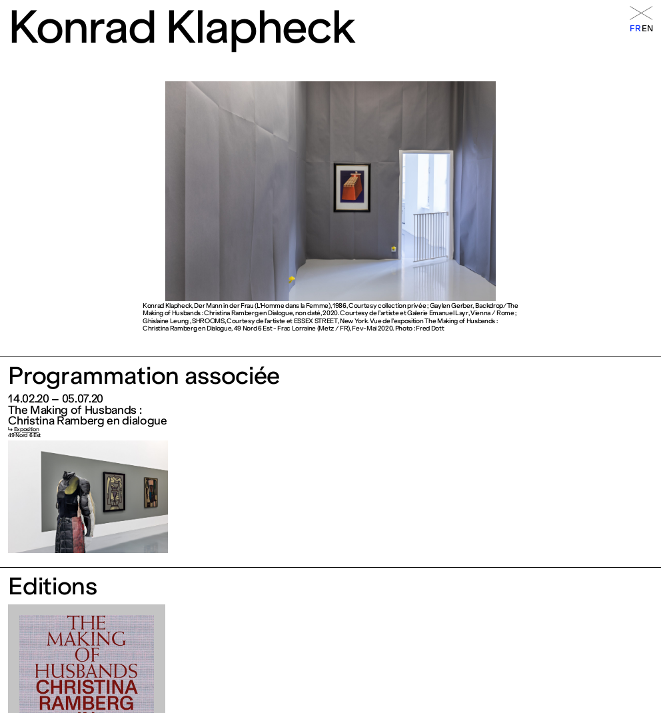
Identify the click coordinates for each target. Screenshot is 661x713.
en (647, 28)
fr (635, 28)
